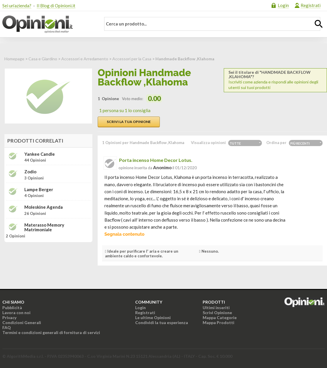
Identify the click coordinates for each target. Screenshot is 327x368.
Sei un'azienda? (16, 5)
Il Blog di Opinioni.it (56, 5)
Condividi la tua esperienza (161, 322)
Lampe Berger (38, 189)
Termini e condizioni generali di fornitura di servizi (51, 332)
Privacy (9, 317)
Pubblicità (12, 307)
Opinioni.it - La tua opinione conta (47, 24)
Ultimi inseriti (216, 307)
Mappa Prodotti (218, 322)
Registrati (311, 5)
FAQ (6, 327)
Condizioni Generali (21, 322)
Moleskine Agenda (43, 207)
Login (283, 5)
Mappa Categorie (220, 317)
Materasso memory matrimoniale (44, 227)
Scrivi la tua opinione (129, 121)
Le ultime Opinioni (153, 317)
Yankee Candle (39, 154)
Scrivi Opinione (217, 312)
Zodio (30, 171)
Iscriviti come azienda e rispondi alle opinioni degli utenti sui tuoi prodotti (275, 80)
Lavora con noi (16, 312)
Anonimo (162, 167)
